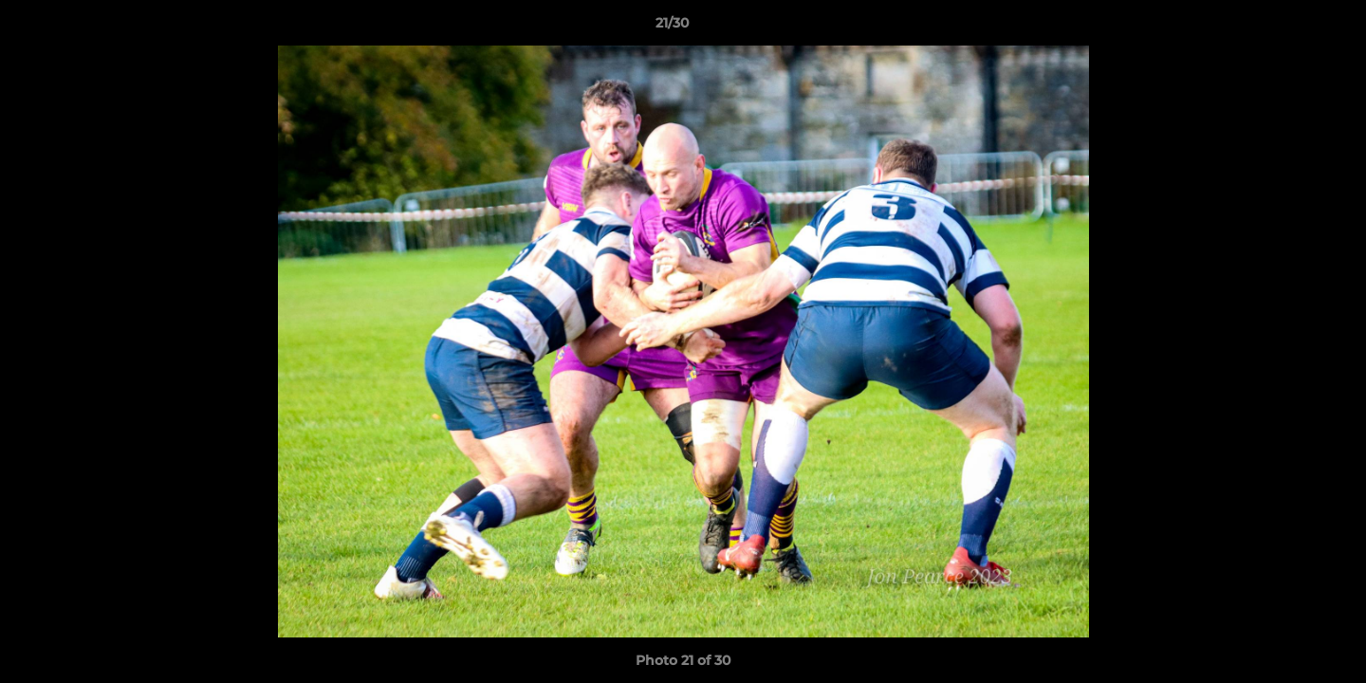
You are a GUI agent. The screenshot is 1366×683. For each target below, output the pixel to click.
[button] (1286, 27)
